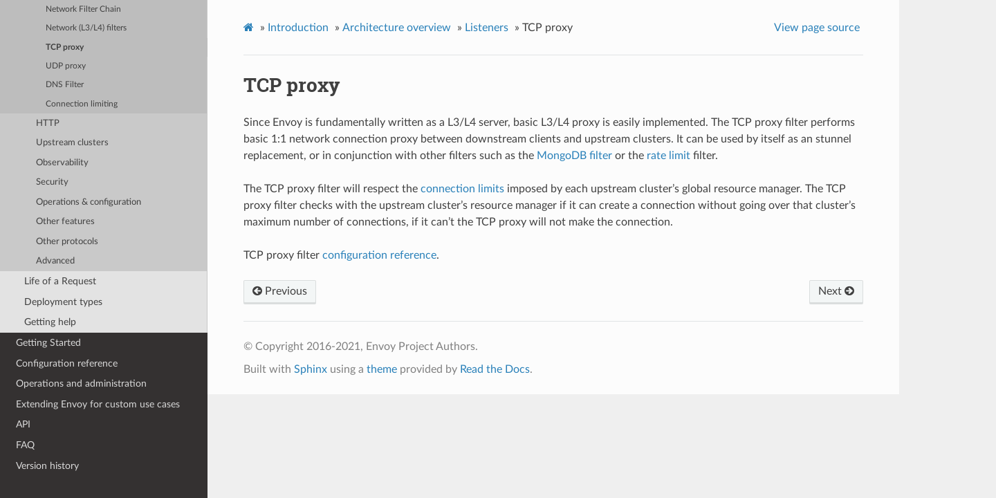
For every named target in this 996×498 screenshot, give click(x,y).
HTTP (47, 123)
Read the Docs (495, 369)
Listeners (486, 27)
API (23, 424)
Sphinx (310, 369)
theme (382, 369)
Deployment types (63, 302)
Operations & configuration (88, 202)
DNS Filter (65, 85)
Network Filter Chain (83, 9)
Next (836, 291)
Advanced (55, 261)
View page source (817, 27)
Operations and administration (81, 383)
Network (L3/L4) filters (86, 28)
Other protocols (67, 241)
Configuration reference (67, 363)
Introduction (298, 27)
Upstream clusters (72, 142)
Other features (65, 221)
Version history (47, 466)
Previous (279, 291)
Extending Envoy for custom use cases (98, 404)
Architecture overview (396, 27)
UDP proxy (66, 66)
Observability (62, 162)
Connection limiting (82, 104)
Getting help (50, 322)
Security (52, 182)
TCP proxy (65, 47)
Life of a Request (60, 281)
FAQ (25, 445)
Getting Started (48, 343)
